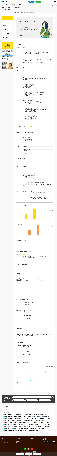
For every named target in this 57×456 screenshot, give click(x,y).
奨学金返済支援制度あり (8, 418)
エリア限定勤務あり (30, 424)
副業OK (28, 422)
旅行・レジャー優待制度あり (27, 416)
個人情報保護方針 (17, 439)
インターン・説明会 (6, 33)
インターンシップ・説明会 (4, 442)
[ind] (18, 400)
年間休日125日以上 (34, 418)
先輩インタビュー (6, 21)
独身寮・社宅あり (43, 414)
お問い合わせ (31, 439)
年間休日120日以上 (26, 418)
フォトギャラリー (6, 25)
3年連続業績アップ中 (33, 428)
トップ (2, 4)
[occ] (31, 400)
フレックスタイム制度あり (21, 378)
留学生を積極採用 (14, 424)
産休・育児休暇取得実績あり (8, 414)
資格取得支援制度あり (45, 416)
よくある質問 (17, 441)
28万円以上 (47, 422)
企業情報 (4, 14)
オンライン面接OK (39, 426)
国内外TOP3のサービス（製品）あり (33, 430)
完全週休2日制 (49, 418)
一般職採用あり (6, 424)
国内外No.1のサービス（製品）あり (20, 430)
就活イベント (3, 439)
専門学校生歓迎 (33, 380)
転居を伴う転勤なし (19, 420)
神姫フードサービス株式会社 (10, 4)
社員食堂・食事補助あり (17, 416)
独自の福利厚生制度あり (17, 418)
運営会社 (16, 442)
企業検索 (5, 4)
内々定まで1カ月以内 (21, 424)
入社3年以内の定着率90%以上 (23, 428)
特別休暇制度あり (28, 414)
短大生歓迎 (26, 380)
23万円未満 (43, 378)
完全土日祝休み (6, 420)
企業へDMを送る (5, 37)
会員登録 (38, 1)
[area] (45, 400)
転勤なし (12, 420)
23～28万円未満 (20, 380)
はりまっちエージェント (18, 443)
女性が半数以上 (15, 428)
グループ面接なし (37, 382)
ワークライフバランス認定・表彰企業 (33, 378)
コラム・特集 (3, 446)
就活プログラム (3, 443)
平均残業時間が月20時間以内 (28, 420)
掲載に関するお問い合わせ (32, 441)
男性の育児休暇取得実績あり (19, 414)
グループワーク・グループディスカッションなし (24, 382)
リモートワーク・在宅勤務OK (39, 420)
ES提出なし (50, 424)
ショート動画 (3, 445)
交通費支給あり (44, 382)
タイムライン (5, 29)
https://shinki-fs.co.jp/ (27, 362)
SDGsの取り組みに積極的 (43, 428)
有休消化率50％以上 (42, 418)
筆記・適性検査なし (7, 426)
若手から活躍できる (20, 384)
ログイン (31, 1)
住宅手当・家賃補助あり (8, 416)
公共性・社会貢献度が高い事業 (9, 430)
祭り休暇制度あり (36, 414)
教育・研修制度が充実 (37, 416)
